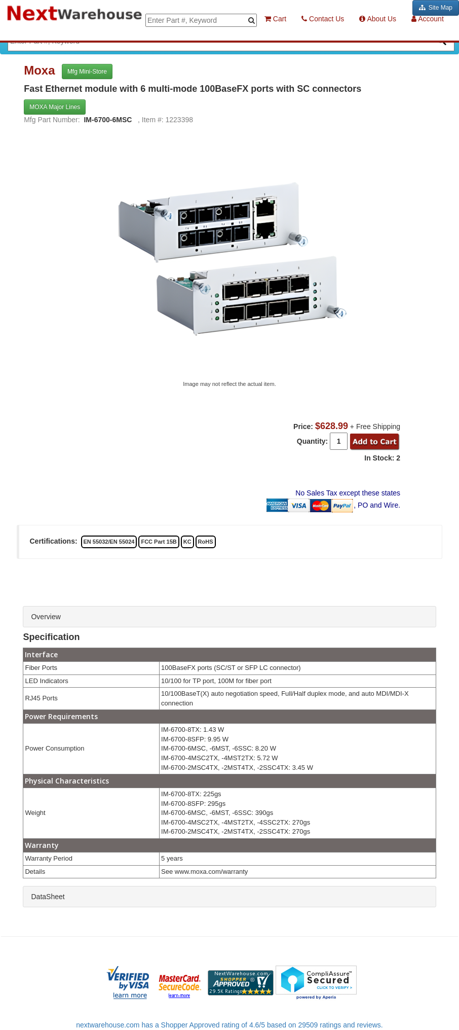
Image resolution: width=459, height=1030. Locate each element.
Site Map (435, 7)
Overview (45, 617)
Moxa (41, 70)
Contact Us (322, 19)
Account (427, 19)
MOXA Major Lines (54, 107)
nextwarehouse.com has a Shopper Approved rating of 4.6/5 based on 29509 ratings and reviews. (229, 1025)
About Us (377, 19)
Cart (275, 19)
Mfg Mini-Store (87, 71)
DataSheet (47, 897)
